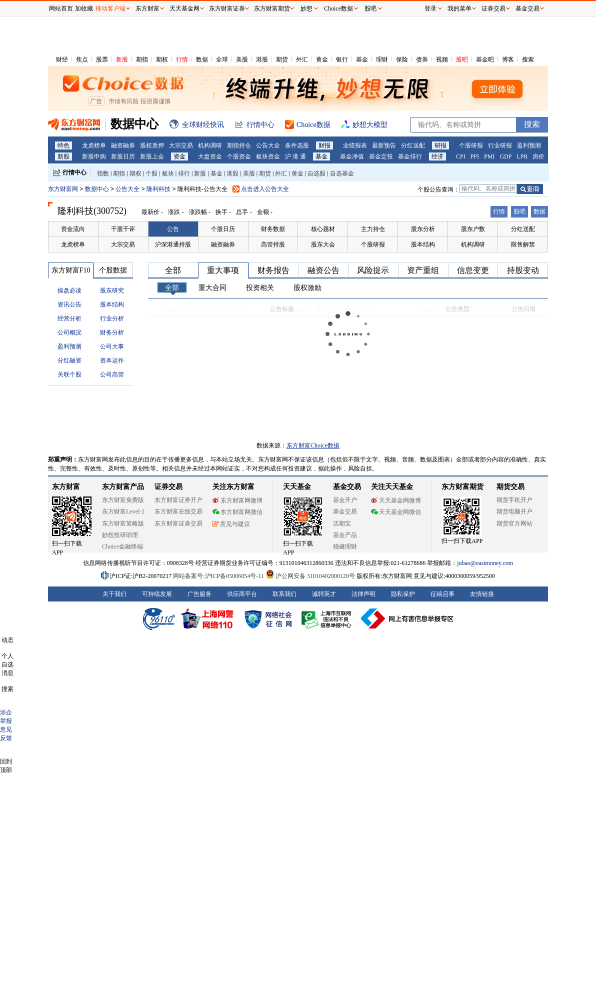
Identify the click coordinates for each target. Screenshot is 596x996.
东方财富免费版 (123, 500)
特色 (64, 145)
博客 (508, 59)
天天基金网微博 (396, 500)
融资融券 (123, 145)
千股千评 (123, 229)
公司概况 (70, 332)
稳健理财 (345, 546)
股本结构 (423, 244)
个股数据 (113, 270)
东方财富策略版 (123, 523)
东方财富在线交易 (178, 511)
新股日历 (123, 156)
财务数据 (273, 229)
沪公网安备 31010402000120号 (310, 576)
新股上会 (152, 156)
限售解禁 (523, 244)
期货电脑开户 (514, 511)
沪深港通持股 (173, 244)
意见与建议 (231, 524)
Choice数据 (338, 8)
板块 (168, 173)
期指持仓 (239, 145)
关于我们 (114, 594)
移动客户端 (111, 8)
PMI (489, 156)
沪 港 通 (295, 156)
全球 (222, 59)
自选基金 (342, 173)
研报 (440, 145)
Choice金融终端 (122, 546)
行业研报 (500, 145)
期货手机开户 (514, 500)
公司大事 (112, 346)
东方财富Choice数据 (313, 445)
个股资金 (239, 156)
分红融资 (70, 360)
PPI (474, 156)
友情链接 (482, 594)
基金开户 (345, 500)
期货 (282, 59)
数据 (202, 59)
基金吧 (485, 59)
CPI (461, 156)
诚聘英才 (324, 594)
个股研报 (471, 145)
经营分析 (70, 318)
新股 (122, 59)
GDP (506, 156)
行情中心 (74, 172)
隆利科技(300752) (92, 211)
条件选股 (297, 145)
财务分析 (112, 332)
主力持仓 (373, 229)
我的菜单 (460, 8)
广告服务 (200, 594)
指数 (103, 173)
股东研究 (112, 290)
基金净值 (352, 156)
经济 (438, 156)
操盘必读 (70, 290)
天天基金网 (185, 8)
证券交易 (494, 8)
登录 (430, 8)
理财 (382, 59)
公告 (173, 229)
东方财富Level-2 (123, 511)
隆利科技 (159, 189)
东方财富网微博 (237, 500)
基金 (362, 59)
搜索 (528, 59)
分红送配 (413, 145)
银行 (342, 59)
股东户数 (473, 229)
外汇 (302, 59)
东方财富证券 (227, 8)
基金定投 (381, 156)
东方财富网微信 (237, 512)
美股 (242, 59)
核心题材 (323, 229)
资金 (180, 156)
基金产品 (345, 535)
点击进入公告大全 (265, 189)
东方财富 (66, 486)
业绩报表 (355, 145)
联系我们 (284, 594)
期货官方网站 (514, 523)
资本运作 (112, 360)
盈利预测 (529, 145)
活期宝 (342, 523)
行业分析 (112, 318)
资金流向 (73, 229)
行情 (182, 59)
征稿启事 (442, 594)
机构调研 (210, 145)
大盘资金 (210, 156)
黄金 (322, 59)
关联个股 (70, 374)
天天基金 (297, 486)
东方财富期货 (463, 486)
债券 (422, 59)
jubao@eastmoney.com (485, 563)
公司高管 (112, 374)
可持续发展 (157, 594)
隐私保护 (403, 594)
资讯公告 (70, 304)
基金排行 (410, 156)
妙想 (306, 8)
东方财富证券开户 (178, 500)
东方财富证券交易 (178, 523)
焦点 (82, 59)
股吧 (462, 59)
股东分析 (423, 229)
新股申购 (94, 156)
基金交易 (345, 511)
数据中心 (97, 189)
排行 (184, 173)
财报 (324, 145)
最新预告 (384, 145)
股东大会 (323, 244)
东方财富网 (63, 189)
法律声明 (364, 594)
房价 (538, 156)
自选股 (317, 173)
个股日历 (223, 229)
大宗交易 (181, 145)
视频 (442, 59)
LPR (522, 156)
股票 (102, 59)
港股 (262, 59)
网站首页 (61, 8)
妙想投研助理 (120, 535)
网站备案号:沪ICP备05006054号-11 (219, 576)
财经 (62, 59)
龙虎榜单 (94, 145)
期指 (142, 59)
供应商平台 (242, 594)
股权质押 (152, 145)
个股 (152, 173)
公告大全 (268, 145)
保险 (402, 59)
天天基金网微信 (396, 512)
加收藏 (84, 8)
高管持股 (273, 244)
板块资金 (268, 156)
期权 (162, 59)
